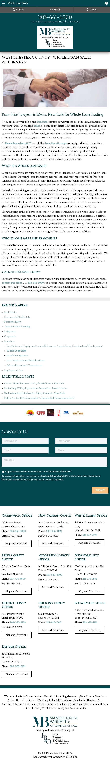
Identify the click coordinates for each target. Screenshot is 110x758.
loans (37, 125)
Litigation (9, 331)
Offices (91, 9)
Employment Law (13, 370)
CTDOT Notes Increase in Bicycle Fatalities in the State (34, 383)
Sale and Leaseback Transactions (24, 365)
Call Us (18, 9)
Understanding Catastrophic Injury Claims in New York (34, 393)
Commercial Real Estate (17, 317)
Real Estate (10, 312)
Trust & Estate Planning (17, 326)
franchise (42, 122)
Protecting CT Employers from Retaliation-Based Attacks (35, 388)
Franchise (9, 341)
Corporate (10, 336)
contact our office (12, 283)
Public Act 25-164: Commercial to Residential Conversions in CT (39, 398)
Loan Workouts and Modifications (26, 360)
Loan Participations (17, 355)
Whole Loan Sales (16, 350)
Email (55, 9)
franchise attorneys (55, 143)
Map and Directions (17, 543)
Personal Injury (12, 321)
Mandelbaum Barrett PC (18, 143)
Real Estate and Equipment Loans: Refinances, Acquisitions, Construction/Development (55, 346)
